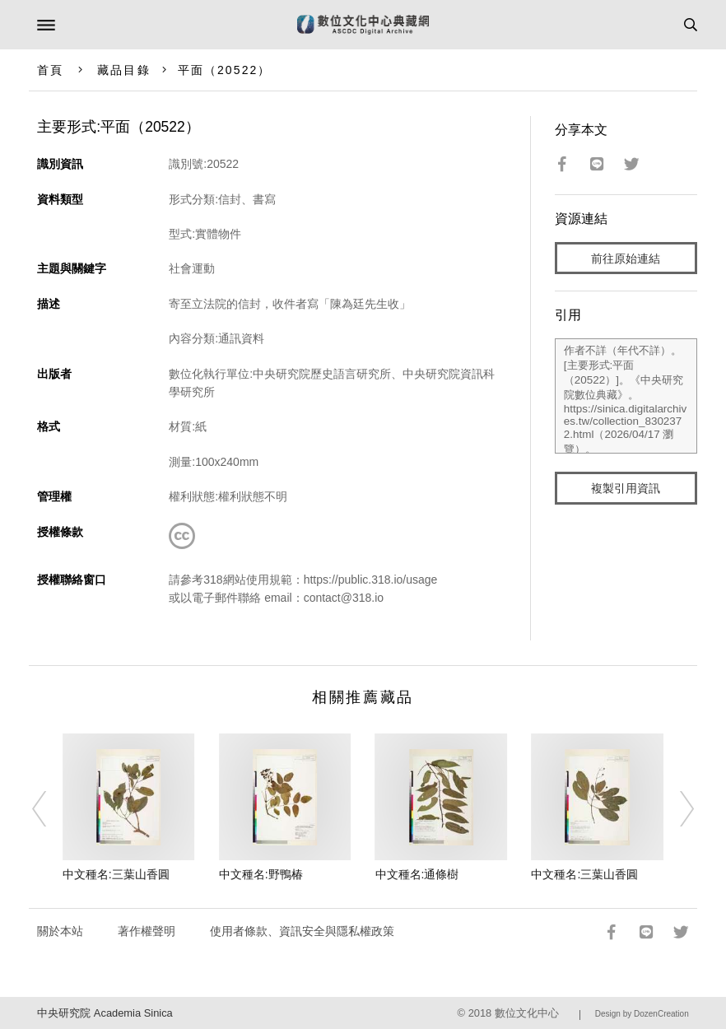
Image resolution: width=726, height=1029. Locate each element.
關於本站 (60, 931)
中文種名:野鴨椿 (261, 874)
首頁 (50, 70)
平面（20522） (225, 70)
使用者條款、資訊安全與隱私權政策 (302, 931)
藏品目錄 (123, 70)
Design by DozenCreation (642, 1013)
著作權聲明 (146, 931)
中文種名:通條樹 (417, 874)
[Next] (675, 808)
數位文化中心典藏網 (363, 25)
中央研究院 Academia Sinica (104, 1013)
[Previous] (50, 808)
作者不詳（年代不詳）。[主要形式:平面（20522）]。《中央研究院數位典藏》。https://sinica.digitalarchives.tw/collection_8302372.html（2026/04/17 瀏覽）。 (626, 396)
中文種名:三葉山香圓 (116, 874)
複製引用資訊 (625, 488)
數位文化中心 (527, 1013)
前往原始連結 (625, 258)
